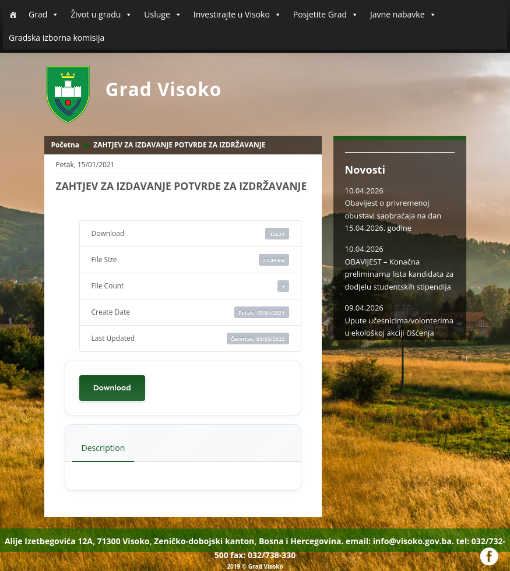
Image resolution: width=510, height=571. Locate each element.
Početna (65, 145)
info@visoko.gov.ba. (413, 541)
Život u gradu (101, 14)
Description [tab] (103, 447)
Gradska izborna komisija (56, 37)
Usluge (162, 14)
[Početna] (13, 14)
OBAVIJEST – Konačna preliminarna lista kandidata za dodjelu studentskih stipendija (399, 274)
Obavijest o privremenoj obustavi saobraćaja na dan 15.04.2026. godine (393, 215)
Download (112, 388)
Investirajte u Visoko (238, 14)
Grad (44, 14)
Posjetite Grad (325, 14)
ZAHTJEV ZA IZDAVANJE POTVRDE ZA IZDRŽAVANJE (179, 145)
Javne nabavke (403, 14)
